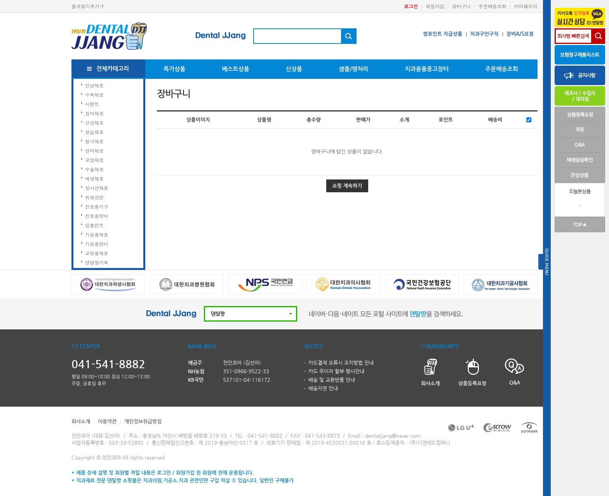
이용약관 (107, 421)
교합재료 (94, 160)
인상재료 (94, 85)
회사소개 (80, 421)
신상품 (294, 69)
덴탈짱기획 (96, 262)
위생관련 (94, 197)
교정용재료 (96, 253)
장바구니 (461, 6)
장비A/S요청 (520, 34)
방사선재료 (96, 187)
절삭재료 (94, 141)
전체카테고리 (112, 68)
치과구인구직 (484, 34)
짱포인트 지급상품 (442, 34)
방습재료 (94, 132)
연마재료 (94, 150)
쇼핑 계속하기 (347, 185)
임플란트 (94, 225)
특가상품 (174, 69)
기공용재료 (96, 234)
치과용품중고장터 (427, 69)
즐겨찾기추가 (85, 6)
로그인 (411, 6)
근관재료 (94, 122)
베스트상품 (235, 69)
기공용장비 (96, 243)
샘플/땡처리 (353, 69)
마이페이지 (526, 6)
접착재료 (94, 113)
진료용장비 (96, 215)
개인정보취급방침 (143, 421)
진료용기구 (96, 206)
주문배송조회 (492, 6)
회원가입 (435, 6)
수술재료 (94, 169)
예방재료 (94, 178)
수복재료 (94, 94)
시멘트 (92, 104)
